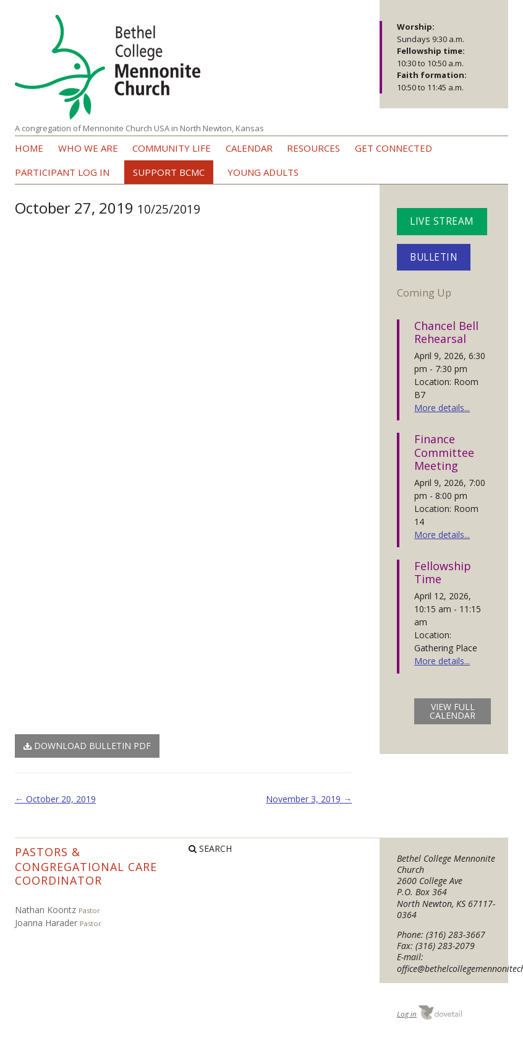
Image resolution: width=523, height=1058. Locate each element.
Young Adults (263, 172)
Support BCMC (169, 172)
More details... (442, 408)
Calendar (249, 148)
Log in (407, 1013)
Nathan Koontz (45, 910)
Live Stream (442, 221)
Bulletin (433, 257)
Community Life (171, 148)
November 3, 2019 (309, 799)
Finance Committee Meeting (444, 452)
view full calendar (452, 711)
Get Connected (393, 148)
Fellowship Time (442, 572)
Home (29, 148)
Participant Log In (62, 172)
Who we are (88, 148)
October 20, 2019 (55, 799)
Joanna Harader (46, 923)
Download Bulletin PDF (87, 746)
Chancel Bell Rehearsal (446, 332)
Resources (313, 148)
